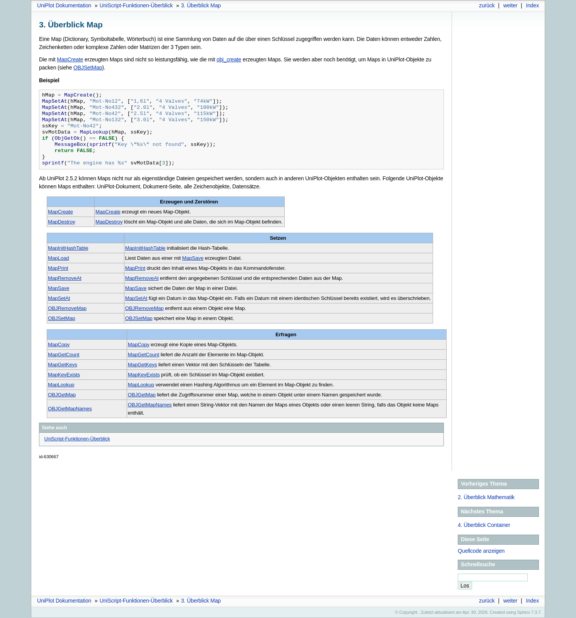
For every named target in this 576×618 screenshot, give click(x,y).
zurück (486, 5)
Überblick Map (201, 5)
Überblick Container (484, 525)
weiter (510, 5)
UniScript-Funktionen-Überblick (136, 5)
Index (532, 5)
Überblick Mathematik (486, 497)
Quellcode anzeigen (481, 551)
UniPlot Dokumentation (64, 5)
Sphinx (523, 612)
